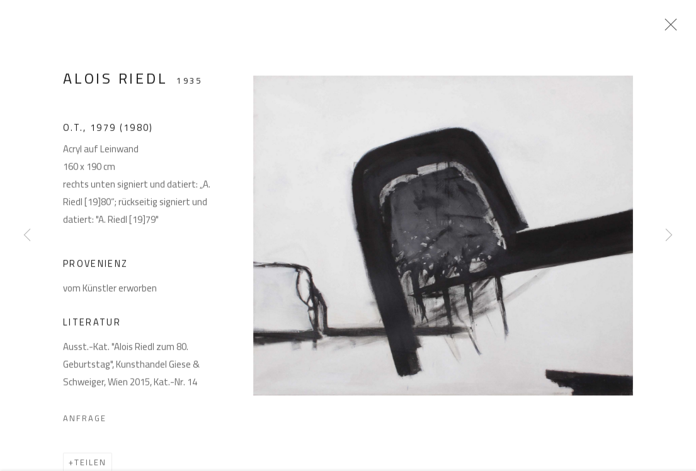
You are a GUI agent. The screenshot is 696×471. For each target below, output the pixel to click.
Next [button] (669, 235)
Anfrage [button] (84, 423)
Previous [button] (27, 235)
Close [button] (673, 28)
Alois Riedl (115, 83)
